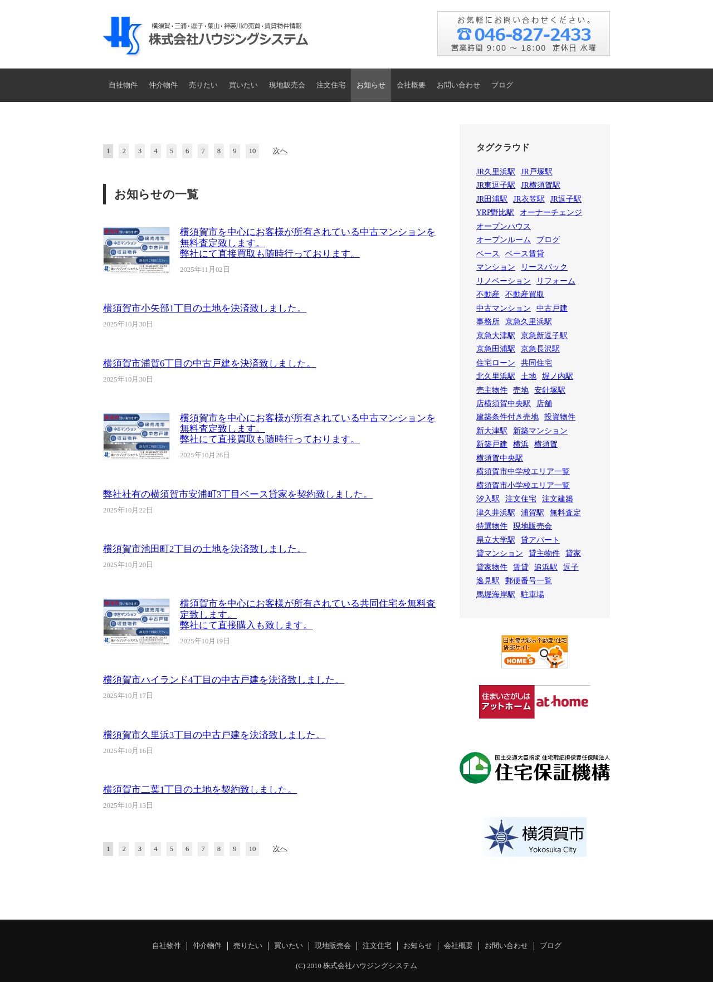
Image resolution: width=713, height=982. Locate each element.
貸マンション (499, 553)
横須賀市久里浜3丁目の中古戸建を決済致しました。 (214, 735)
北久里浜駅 (495, 376)
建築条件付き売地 (507, 417)
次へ (280, 151)
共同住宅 (536, 363)
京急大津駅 (495, 335)
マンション (495, 267)
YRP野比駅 (495, 212)
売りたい (203, 85)
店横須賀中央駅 (503, 403)
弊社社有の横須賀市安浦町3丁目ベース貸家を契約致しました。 (238, 494)
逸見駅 (488, 581)
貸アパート (540, 540)
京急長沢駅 (540, 349)
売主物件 (491, 390)
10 (252, 151)
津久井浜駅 (495, 513)
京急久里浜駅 (528, 321)
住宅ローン (495, 363)
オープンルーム (503, 240)
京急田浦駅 (495, 349)
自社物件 (123, 85)
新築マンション (540, 431)
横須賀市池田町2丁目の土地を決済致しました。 (204, 549)
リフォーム (555, 281)
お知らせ (370, 85)
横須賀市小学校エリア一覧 (523, 485)
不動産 (488, 294)
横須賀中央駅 (499, 458)
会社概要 (411, 85)
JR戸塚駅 (536, 172)
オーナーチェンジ (551, 212)
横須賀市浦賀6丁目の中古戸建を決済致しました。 (209, 363)
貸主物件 (544, 553)
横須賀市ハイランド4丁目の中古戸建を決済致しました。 (223, 680)
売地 (521, 390)
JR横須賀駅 (540, 185)
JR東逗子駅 (495, 185)
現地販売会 (287, 85)
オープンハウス (503, 226)
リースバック (544, 267)
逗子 (571, 567)
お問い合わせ (458, 85)
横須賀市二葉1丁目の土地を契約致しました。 (200, 789)
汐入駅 (488, 499)
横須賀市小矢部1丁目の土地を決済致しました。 (204, 308)
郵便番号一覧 (528, 581)
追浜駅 (546, 567)
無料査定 (565, 513)
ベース (488, 254)
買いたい (243, 85)
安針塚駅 (549, 390)
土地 (528, 376)
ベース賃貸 (524, 254)
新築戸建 (491, 444)
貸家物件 (491, 567)
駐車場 (532, 594)
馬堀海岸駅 (495, 594)
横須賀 (546, 444)
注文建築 (557, 499)
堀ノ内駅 (557, 376)
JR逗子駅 (566, 199)
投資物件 (559, 417)
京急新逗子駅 (544, 335)
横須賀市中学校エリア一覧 (523, 471)
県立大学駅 (495, 540)
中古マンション (503, 308)
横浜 (521, 444)
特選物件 (491, 526)
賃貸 (521, 567)
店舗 (544, 403)
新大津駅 (491, 431)
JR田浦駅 (491, 199)
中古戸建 (552, 308)
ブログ (502, 85)
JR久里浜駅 (495, 172)
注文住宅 (330, 85)
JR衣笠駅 (528, 199)
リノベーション (503, 281)
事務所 (488, 321)
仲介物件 (163, 85)
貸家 (573, 553)
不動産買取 (524, 294)
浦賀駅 (532, 513)
